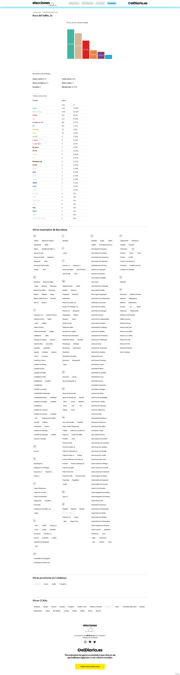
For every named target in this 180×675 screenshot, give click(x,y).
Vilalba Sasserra (125, 319)
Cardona (53, 352)
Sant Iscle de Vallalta (98, 331)
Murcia (90, 611)
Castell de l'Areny (39, 360)
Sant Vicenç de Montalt (98, 451)
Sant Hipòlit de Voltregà (99, 327)
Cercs (36, 418)
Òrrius (73, 410)
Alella (46, 245)
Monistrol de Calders (69, 331)
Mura (65, 364)
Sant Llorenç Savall (97, 364)
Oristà (65, 406)
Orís (81, 406)
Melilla (82, 611)
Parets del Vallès (77, 435)
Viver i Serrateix (125, 352)
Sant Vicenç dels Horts (98, 459)
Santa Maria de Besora (98, 505)
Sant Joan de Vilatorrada (99, 340)
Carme (36, 356)
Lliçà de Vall (66, 274)
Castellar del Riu (39, 368)
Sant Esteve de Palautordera (100, 298)
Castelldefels (38, 385)
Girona (46, 584)
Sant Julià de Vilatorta (98, 352)
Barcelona (52, 290)
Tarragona (62, 584)
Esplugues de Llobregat (41, 468)
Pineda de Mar (67, 443)
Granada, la (47, 534)
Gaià (36, 525)
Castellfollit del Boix (40, 397)
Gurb (36, 546)
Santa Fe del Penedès (98, 488)
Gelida (44, 529)
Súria (109, 542)
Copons (46, 426)
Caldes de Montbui (40, 331)
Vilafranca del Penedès (127, 315)
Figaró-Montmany (40, 488)
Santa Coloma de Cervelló (99, 468)
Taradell (122, 245)
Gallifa (44, 525)
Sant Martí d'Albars (97, 368)
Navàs (74, 377)
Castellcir (48, 381)
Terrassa (123, 253)
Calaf (36, 323)
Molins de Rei (67, 323)
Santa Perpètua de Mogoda (100, 525)
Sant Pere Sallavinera (98, 410)
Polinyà (79, 455)
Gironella (52, 529)
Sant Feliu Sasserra (97, 315)
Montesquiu (66, 344)
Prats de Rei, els (68, 472)
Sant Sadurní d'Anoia (98, 435)
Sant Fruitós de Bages (98, 323)
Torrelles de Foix (134, 265)
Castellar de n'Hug (40, 364)
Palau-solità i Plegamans (71, 426)
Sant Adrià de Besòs (105, 245)
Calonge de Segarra (40, 340)
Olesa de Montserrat (69, 397)
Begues (36, 294)
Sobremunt (102, 538)
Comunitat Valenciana (129, 607)
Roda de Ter (67, 517)
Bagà (36, 286)
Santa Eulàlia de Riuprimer (99, 480)
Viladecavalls (134, 311)
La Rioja (66, 611)
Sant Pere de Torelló (98, 402)
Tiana (131, 253)
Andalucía (37, 607)
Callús (47, 335)
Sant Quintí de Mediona (99, 418)
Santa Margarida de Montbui (100, 492)
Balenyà (44, 286)
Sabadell (94, 241)
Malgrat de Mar (68, 286)
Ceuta (117, 607)
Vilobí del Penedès (126, 348)
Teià (132, 249)
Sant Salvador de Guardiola (100, 443)
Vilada (139, 307)
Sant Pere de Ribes (97, 393)
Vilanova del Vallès (126, 331)
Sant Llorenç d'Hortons (98, 360)
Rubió (76, 517)
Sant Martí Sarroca (97, 381)
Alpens (36, 249)
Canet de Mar (38, 344)
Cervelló (36, 422)
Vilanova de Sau (125, 323)
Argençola (37, 261)
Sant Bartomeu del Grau (99, 265)
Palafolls (80, 422)
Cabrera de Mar (39, 319)
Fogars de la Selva (40, 492)
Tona (139, 253)
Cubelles (53, 435)
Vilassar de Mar (125, 344)
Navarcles (66, 377)
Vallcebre (123, 298)
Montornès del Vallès (69, 356)
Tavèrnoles (123, 249)
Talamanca (135, 241)
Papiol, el (66, 435)
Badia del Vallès (48, 282)
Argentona (50, 257)
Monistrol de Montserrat (70, 335)
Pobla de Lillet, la (68, 455)
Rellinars (73, 509)
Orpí (73, 406)
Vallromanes (133, 302)
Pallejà (65, 430)
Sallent (93, 245)
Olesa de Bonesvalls (69, 393)
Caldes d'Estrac (39, 327)
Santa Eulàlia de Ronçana (99, 484)
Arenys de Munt (39, 257)
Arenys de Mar (38, 253)
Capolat (36, 352)
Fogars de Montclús (40, 496)
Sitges (94, 538)
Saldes (110, 241)
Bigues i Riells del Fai (41, 298)
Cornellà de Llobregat (41, 435)
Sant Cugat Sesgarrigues (99, 294)
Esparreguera (38, 463)
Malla (78, 286)
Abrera (36, 241)
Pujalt (65, 484)
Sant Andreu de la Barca (99, 253)
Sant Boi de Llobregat (98, 269)
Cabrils (49, 319)
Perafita (65, 439)
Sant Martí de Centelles (98, 373)
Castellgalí (53, 397)
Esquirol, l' (48, 472)
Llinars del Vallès (68, 269)
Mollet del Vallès (68, 327)
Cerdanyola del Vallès (49, 418)
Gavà (36, 529)
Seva (103, 534)
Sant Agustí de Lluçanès (99, 249)
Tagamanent (124, 241)
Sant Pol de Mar (96, 414)
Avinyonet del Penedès (41, 265)
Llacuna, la (66, 265)
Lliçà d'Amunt (80, 269)
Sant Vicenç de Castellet (99, 447)
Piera (73, 439)
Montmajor (66, 348)
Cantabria (71, 607)
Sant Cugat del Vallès (98, 290)
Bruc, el (36, 302)
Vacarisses (123, 294)
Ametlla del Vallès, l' (48, 249)
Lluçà (75, 274)
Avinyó (36, 269)
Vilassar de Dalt (125, 340)
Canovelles (49, 344)
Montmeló (66, 352)
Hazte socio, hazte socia (90, 666)
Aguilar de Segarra (48, 241)
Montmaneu (77, 348)
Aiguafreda (37, 245)
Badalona (37, 282)
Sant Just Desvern (97, 356)
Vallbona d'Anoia (135, 294)
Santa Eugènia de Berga (99, 476)
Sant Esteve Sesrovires (98, 302)
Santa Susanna (96, 529)
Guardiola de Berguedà (41, 542)
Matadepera (66, 315)
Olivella (81, 397)
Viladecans (123, 311)
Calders (44, 323)
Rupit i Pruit (74, 521)
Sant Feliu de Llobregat (98, 311)
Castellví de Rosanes (40, 414)
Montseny (66, 360)
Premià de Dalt (67, 476)
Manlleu (65, 290)
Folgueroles (38, 501)
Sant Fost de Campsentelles (100, 319)
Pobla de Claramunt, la (70, 451)
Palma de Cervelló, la (77, 430)
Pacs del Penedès (68, 422)
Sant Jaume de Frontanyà (99, 335)
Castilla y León (82, 607)
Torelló (130, 257)
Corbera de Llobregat (41, 430)
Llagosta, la (76, 265)
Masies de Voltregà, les (70, 307)
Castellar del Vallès (40, 373)
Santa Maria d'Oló (97, 501)
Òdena (65, 410)
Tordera (122, 257)
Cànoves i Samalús (40, 439)
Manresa (73, 290)
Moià (74, 319)
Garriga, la (53, 525)
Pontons (65, 463)
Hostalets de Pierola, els (42, 562)
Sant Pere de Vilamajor (98, 406)
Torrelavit (123, 265)
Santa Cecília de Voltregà (99, 463)
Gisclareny (37, 534)
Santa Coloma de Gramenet (100, 472)
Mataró (76, 315)
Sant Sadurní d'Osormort (99, 439)
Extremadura (38, 611)
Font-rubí (37, 505)
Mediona (65, 319)
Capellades (46, 348)
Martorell (75, 294)
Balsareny (53, 286)
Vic (131, 307)
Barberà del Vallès (40, 290)
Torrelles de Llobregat (127, 269)
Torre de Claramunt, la (127, 261)
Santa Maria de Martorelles (100, 509)
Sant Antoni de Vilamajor (99, 261)
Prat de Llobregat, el (77, 463)
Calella (51, 331)
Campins (52, 340)
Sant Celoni (94, 282)
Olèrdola (81, 402)
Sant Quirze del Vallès (98, 426)
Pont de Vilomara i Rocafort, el (73, 459)
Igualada (65, 241)
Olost (65, 402)
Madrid (74, 611)
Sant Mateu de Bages (98, 389)
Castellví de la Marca (41, 410)
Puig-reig (66, 480)
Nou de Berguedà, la (69, 381)
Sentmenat (94, 534)
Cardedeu (45, 352)
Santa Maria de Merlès (98, 513)
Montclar (80, 340)
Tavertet (131, 245)
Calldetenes (37, 335)
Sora (93, 542)
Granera (36, 538)
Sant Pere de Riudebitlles (99, 397)
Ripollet (81, 509)
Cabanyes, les (38, 315)
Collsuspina (37, 426)
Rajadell (65, 509)
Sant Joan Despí (96, 344)
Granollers (45, 538)
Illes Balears (57, 611)
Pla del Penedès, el (69, 447)
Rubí (65, 521)
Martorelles (66, 298)
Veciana (122, 307)
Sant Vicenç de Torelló (98, 455)
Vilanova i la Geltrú (126, 335)
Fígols (36, 513)
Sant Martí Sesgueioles (98, 385)
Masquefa (76, 311)
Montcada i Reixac (68, 340)
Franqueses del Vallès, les (42, 509)
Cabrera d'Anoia (51, 315)
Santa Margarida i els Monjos (100, 496)
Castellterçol (38, 406)
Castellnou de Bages (40, 402)
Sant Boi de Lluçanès (98, 274)
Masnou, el (66, 311)
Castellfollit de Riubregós (42, 393)
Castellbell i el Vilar (40, 377)
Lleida (54, 584)
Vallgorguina (133, 298)
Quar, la (65, 496)
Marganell (66, 294)
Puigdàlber (75, 480)
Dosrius (36, 451)
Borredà (53, 298)
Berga (52, 294)
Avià (44, 269)
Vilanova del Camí (126, 327)
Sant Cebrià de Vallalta (98, 278)
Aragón (45, 607)
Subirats (101, 542)
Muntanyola (76, 360)
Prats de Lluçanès (68, 468)
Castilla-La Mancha (96, 607)
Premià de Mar (80, 476)
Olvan (73, 402)
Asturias (53, 607)
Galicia (47, 611)
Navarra (98, 611)
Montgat (76, 344)
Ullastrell (123, 282)
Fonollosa (48, 501)
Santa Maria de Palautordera (100, 521)
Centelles (53, 414)
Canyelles (37, 348)
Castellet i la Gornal (40, 389)
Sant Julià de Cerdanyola (99, 348)
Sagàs (102, 241)
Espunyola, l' (38, 472)
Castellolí (53, 402)
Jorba (65, 253)
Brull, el (44, 302)
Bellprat (44, 294)
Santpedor (107, 529)
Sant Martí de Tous (97, 377)
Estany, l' (37, 476)
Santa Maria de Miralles (99, 517)
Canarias (62, 607)
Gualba (54, 538)
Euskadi (142, 607)
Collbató (45, 422)
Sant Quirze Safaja (97, 430)
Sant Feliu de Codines (98, 307)
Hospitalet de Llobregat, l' (42, 558)
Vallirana (122, 302)
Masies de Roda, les (69, 302)
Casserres (45, 356)
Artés (46, 261)
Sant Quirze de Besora (98, 422)
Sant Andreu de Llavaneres (100, 257)
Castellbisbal (38, 381)
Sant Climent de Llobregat (99, 286)
